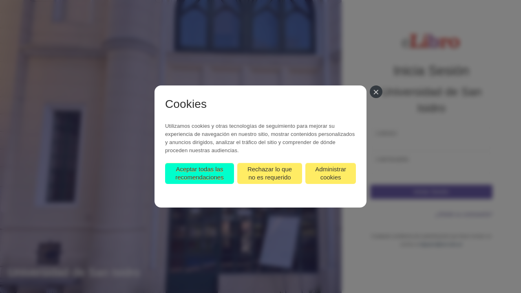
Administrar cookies (330, 173)
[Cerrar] (376, 91)
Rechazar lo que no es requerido (269, 173)
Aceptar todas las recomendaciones (199, 173)
